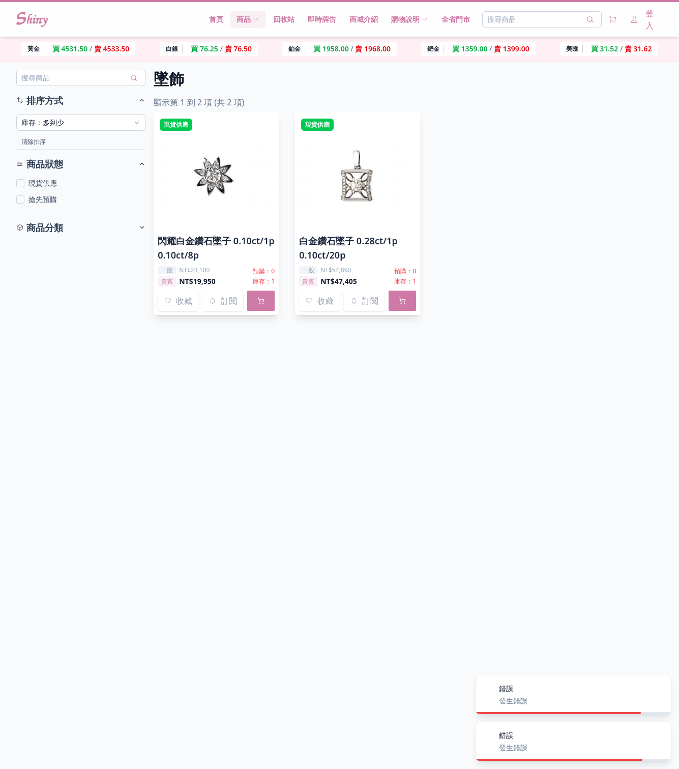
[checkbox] (20, 183)
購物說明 (410, 19)
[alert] (573, 694)
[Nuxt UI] (32, 19)
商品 (248, 19)
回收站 (283, 19)
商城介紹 (363, 19)
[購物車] (613, 19)
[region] (339, 49)
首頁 (216, 19)
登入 (642, 19)
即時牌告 (322, 19)
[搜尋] (590, 19)
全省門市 (455, 19)
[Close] (658, 688)
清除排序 (33, 141)
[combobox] (80, 123)
